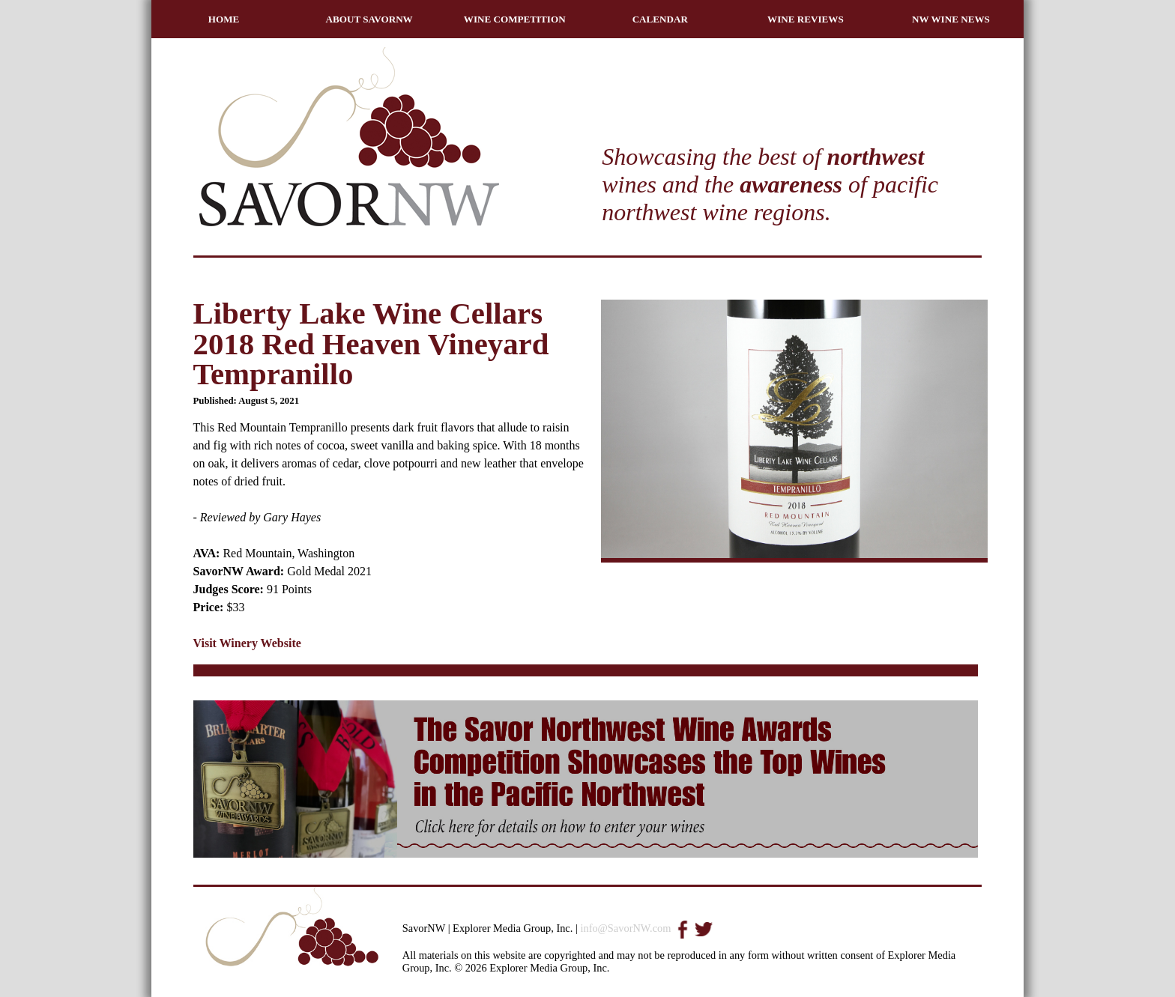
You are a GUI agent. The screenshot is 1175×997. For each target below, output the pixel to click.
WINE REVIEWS (805, 19)
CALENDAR (660, 19)
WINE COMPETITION (515, 19)
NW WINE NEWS (951, 19)
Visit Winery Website (247, 643)
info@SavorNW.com (625, 928)
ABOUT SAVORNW (369, 19)
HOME (224, 19)
